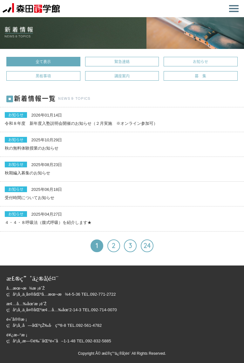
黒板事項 (43, 76)
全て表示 (43, 61)
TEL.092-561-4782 (84, 325)
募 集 (200, 76)
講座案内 (122, 76)
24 (147, 246)
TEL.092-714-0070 (99, 309)
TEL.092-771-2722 (98, 294)
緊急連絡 (122, 61)
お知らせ (200, 61)
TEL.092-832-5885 (94, 341)
